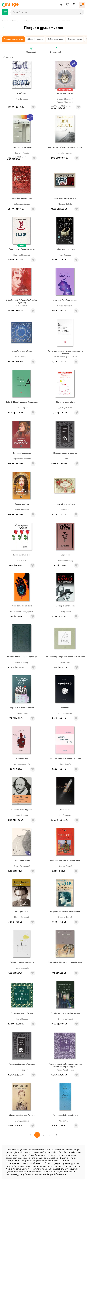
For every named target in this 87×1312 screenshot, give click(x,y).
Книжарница (17, 21)
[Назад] (3, 28)
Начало (5, 21)
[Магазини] (61, 4)
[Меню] (5, 12)
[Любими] (67, 4)
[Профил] (73, 4)
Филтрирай (55, 50)
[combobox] (43, 12)
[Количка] (82, 5)
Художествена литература (38, 21)
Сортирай (31, 50)
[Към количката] (82, 5)
